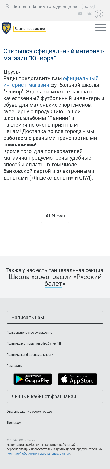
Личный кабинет (99, 14)
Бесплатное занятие (30, 28)
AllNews (55, 216)
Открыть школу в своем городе (29, 411)
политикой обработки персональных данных (38, 453)
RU (88, 6)
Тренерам (14, 422)
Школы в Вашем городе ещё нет (45, 6)
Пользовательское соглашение (29, 332)
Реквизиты (14, 365)
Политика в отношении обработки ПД (34, 343)
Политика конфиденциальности (30, 354)
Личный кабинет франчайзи (43, 396)
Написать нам (27, 317)
